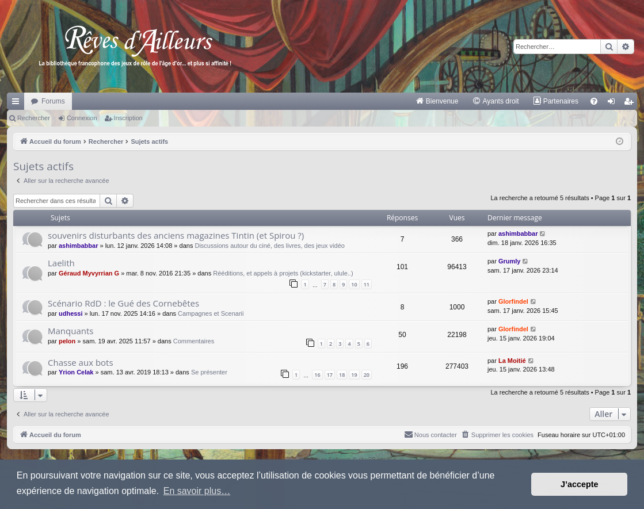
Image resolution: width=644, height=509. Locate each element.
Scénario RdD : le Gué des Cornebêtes (123, 303)
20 (366, 374)
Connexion (82, 117)
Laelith (61, 263)
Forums (53, 101)
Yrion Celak (76, 372)
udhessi (71, 313)
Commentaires (194, 341)
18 (342, 374)
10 (354, 284)
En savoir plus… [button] (197, 491)
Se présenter (209, 372)
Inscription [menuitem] (631, 103)
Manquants (70, 330)
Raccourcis (18, 103)
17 (330, 374)
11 (366, 284)
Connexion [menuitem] (614, 103)
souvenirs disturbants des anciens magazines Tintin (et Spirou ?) (176, 235)
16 (317, 374)
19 (354, 374)
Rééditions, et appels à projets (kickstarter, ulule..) (283, 273)
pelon (67, 341)
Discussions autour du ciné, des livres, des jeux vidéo (269, 245)
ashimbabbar (78, 245)
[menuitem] (437, 101)
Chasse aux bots (80, 362)
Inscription (128, 117)
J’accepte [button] (580, 484)
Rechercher (33, 117)
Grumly (509, 261)
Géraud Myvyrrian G (89, 273)
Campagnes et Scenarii (210, 313)
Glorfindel (513, 301)
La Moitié (512, 360)
